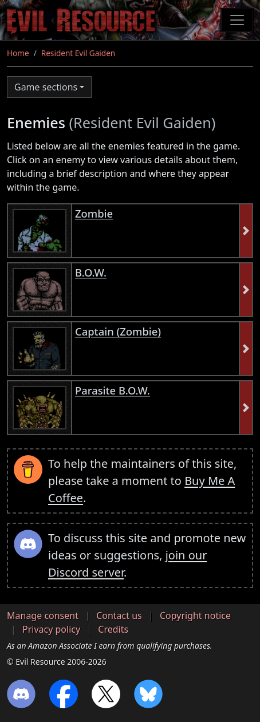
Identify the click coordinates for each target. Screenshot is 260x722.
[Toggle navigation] (237, 20)
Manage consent (42, 615)
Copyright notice (195, 615)
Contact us (119, 615)
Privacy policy (51, 629)
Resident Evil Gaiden (78, 53)
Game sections (45, 87)
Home (18, 53)
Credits (113, 629)
